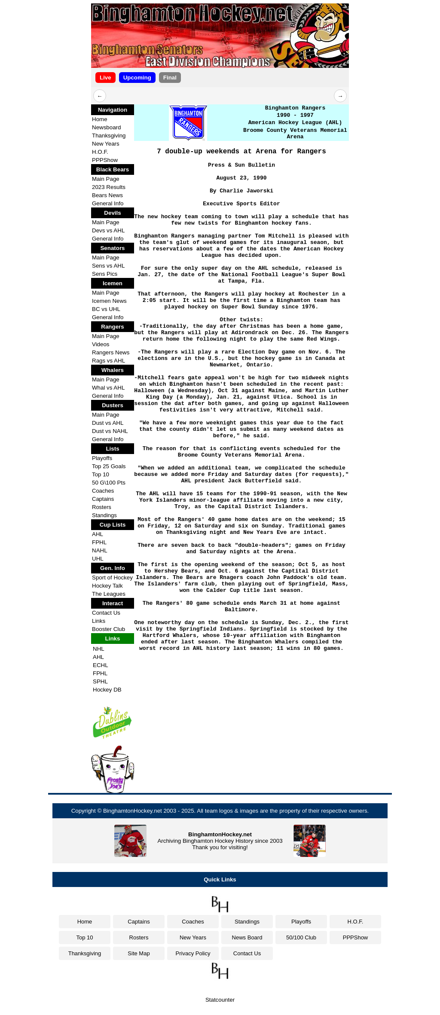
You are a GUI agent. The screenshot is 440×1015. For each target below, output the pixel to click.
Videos (101, 344)
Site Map (139, 953)
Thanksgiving (109, 135)
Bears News (107, 195)
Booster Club (108, 629)
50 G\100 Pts (108, 482)
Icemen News (109, 301)
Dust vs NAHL (110, 431)
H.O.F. (100, 152)
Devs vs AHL (108, 230)
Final (170, 77)
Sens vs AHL (108, 265)
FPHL (99, 542)
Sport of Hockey (112, 577)
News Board (247, 937)
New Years (105, 143)
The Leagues (108, 594)
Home (99, 119)
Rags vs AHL (108, 360)
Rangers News (110, 352)
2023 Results (108, 187)
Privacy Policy (193, 953)
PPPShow (105, 160)
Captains (103, 499)
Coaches (103, 491)
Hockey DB (107, 689)
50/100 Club (301, 937)
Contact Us (106, 613)
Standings (104, 515)
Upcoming (137, 77)
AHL (97, 534)
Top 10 (100, 474)
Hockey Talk (107, 585)
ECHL (100, 665)
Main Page (105, 179)
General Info (107, 203)
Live (105, 77)
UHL (98, 558)
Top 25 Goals (109, 466)
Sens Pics (104, 274)
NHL (98, 649)
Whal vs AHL (108, 387)
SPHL (100, 681)
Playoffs (102, 458)
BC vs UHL (106, 309)
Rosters (101, 507)
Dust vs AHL (107, 423)
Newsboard (106, 127)
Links (98, 621)
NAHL (99, 550)
